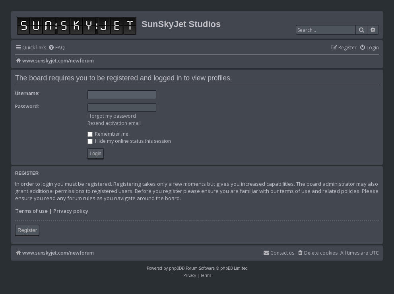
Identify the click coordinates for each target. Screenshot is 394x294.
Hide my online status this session (129, 141)
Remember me (107, 133)
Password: (27, 106)
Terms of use (31, 210)
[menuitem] (56, 48)
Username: (27, 93)
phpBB (175, 268)
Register (27, 230)
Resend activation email (114, 123)
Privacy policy (70, 210)
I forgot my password (111, 116)
